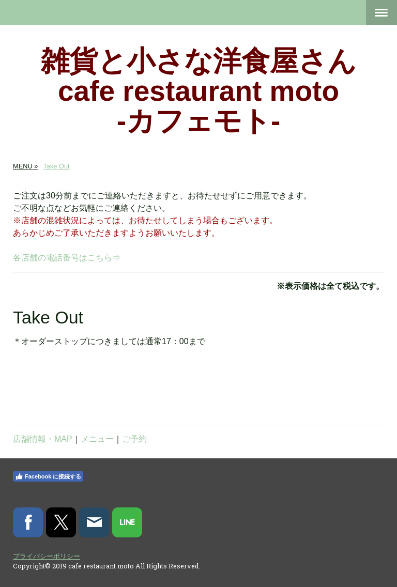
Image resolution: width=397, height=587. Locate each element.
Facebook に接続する (48, 476)
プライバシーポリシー (46, 556)
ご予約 (134, 439)
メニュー (97, 439)
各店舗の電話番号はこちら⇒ (66, 257)
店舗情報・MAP (42, 439)
